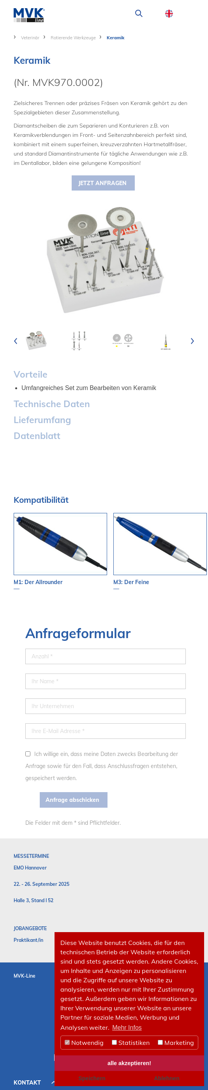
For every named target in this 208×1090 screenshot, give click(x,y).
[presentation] (15, 341)
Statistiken (131, 1042)
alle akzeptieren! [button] (129, 1063)
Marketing (176, 1042)
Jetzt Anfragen (102, 183)
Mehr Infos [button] (127, 1027)
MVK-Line (24, 976)
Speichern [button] (92, 1078)
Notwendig (84, 1042)
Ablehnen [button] (167, 1078)
